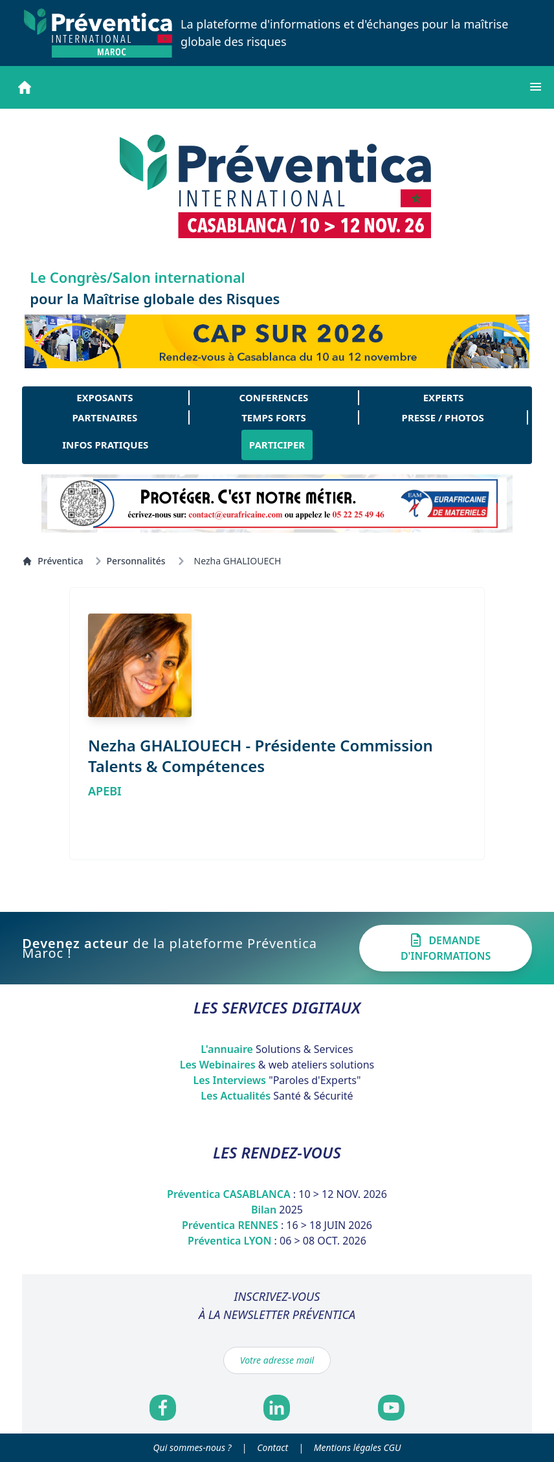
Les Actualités (277, 1096)
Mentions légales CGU (357, 1447)
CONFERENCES (274, 397)
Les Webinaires (277, 1065)
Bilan (277, 1209)
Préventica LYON (277, 1241)
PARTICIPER (277, 444)
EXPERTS (443, 397)
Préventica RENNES (277, 1225)
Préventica (52, 561)
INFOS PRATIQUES (105, 444)
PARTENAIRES (104, 417)
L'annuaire (277, 1049)
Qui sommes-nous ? (192, 1447)
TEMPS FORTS (273, 417)
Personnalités (135, 561)
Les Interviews (276, 1080)
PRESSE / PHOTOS (443, 417)
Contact (272, 1447)
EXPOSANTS (104, 397)
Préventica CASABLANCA (277, 1194)
